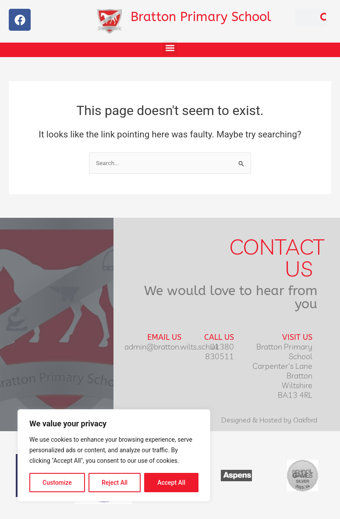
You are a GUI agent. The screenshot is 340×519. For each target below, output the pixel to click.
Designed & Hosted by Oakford (269, 419)
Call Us (219, 337)
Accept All (171, 482)
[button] (170, 47)
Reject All (115, 482)
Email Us (164, 337)
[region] (114, 455)
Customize (57, 482)
